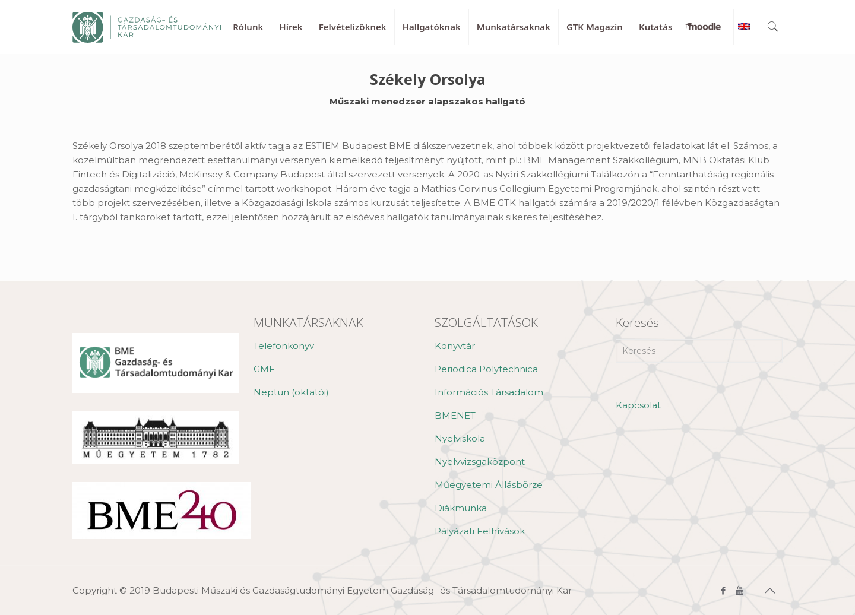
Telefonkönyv (284, 345)
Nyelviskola (460, 438)
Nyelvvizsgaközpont (480, 461)
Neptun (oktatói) (291, 392)
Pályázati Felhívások (480, 531)
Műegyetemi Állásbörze (489, 484)
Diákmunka (461, 507)
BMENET (455, 415)
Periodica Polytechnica (486, 369)
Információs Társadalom (489, 392)
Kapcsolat (638, 405)
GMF (264, 369)
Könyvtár (455, 345)
